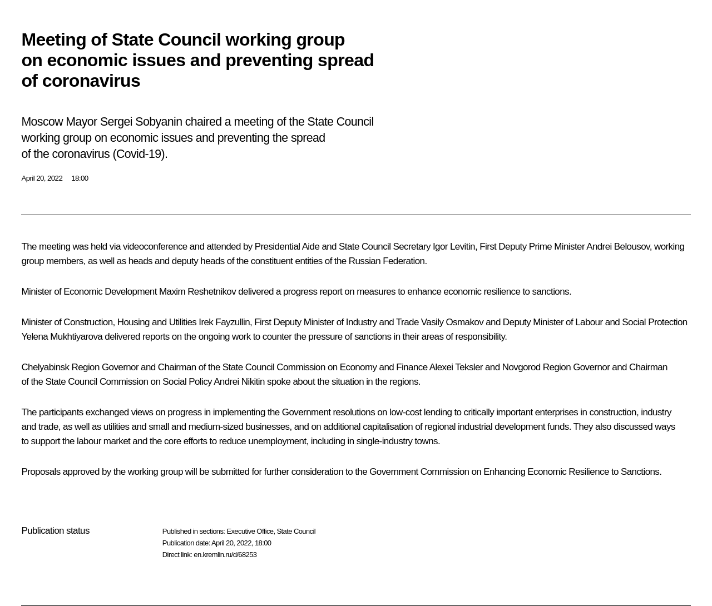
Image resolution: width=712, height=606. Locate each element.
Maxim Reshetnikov (197, 291)
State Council (296, 531)
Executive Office (249, 531)
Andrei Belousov (618, 246)
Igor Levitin (454, 246)
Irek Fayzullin (224, 322)
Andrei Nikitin (239, 381)
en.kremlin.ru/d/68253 (225, 554)
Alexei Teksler (456, 367)
